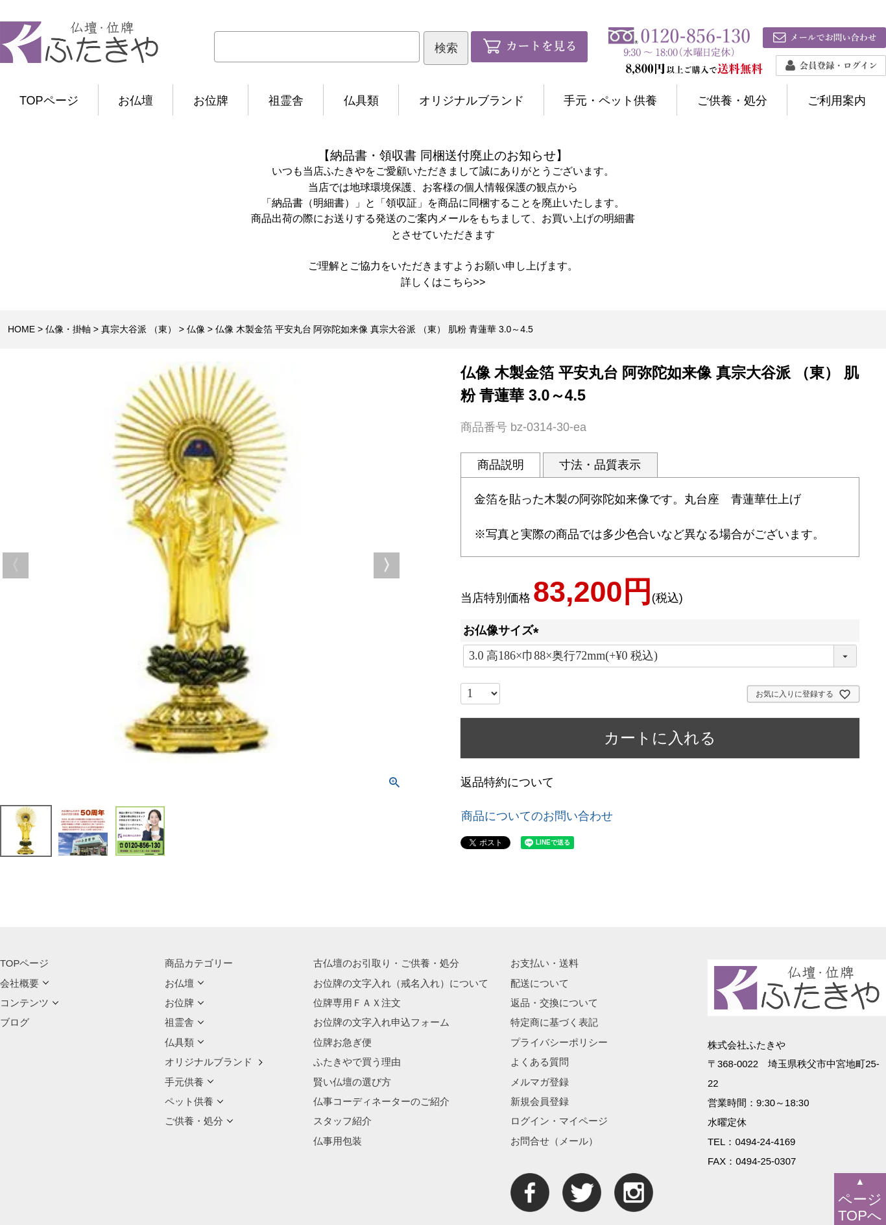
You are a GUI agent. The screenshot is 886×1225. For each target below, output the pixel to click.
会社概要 (24, 983)
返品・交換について (554, 1002)
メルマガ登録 (539, 1081)
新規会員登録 (539, 1101)
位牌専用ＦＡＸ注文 (357, 1002)
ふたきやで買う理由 (357, 1061)
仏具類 (361, 100)
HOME (21, 329)
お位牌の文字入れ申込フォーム (381, 1022)
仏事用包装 (337, 1140)
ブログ (14, 1022)
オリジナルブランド (471, 100)
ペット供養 (194, 1101)
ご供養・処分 (732, 100)
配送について (539, 983)
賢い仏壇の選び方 (352, 1081)
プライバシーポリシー (559, 1042)
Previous (16, 565)
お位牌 (210, 100)
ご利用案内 (837, 100)
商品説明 (500, 464)
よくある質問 (539, 1061)
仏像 (196, 329)
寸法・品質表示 (600, 464)
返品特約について (507, 782)
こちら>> (464, 282)
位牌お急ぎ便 (342, 1042)
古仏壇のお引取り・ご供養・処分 (386, 963)
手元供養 (189, 1081)
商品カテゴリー (199, 963)
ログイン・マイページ (559, 1120)
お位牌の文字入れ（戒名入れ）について (400, 983)
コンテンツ (29, 1002)
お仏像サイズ (504, 630)
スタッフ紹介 (342, 1120)
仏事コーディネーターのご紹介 (381, 1101)
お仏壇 (135, 100)
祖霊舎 (286, 100)
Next (387, 565)
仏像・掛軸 (68, 329)
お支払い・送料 (544, 963)
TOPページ (48, 100)
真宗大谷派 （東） (138, 329)
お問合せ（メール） (554, 1140)
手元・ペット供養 (610, 100)
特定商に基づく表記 (554, 1022)
